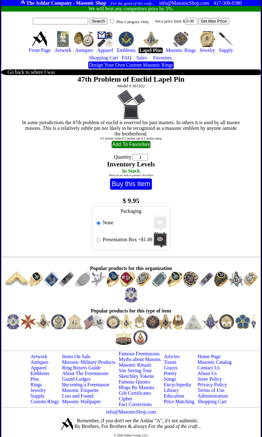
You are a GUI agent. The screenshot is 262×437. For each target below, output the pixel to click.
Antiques (39, 362)
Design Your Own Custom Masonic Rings (131, 65)
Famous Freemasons (139, 353)
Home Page (209, 356)
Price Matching (179, 401)
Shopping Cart (212, 401)
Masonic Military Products (89, 362)
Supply (37, 396)
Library (171, 390)
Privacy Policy (212, 384)
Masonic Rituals (135, 365)
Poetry (170, 373)
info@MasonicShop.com (131, 411)
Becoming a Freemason (85, 384)
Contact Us (209, 367)
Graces (170, 367)
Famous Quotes (134, 381)
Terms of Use (211, 390)
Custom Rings (44, 401)
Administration (213, 396)
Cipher (125, 398)
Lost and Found (77, 396)
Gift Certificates (135, 393)
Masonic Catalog (215, 362)
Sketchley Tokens (136, 376)
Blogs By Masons (136, 387)
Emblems (39, 373)
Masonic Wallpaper (81, 401)
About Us (207, 373)
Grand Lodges (76, 379)
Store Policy (210, 379)
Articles (172, 356)
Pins (34, 379)
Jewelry (38, 390)
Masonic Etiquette (80, 390)
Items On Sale (76, 356)
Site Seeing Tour (135, 370)
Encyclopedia (177, 384)
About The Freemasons (85, 373)
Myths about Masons (140, 359)
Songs (170, 379)
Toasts (170, 362)
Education (174, 396)
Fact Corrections (135, 404)
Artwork (38, 356)
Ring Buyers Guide (81, 367)
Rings (36, 384)
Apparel (38, 367)
